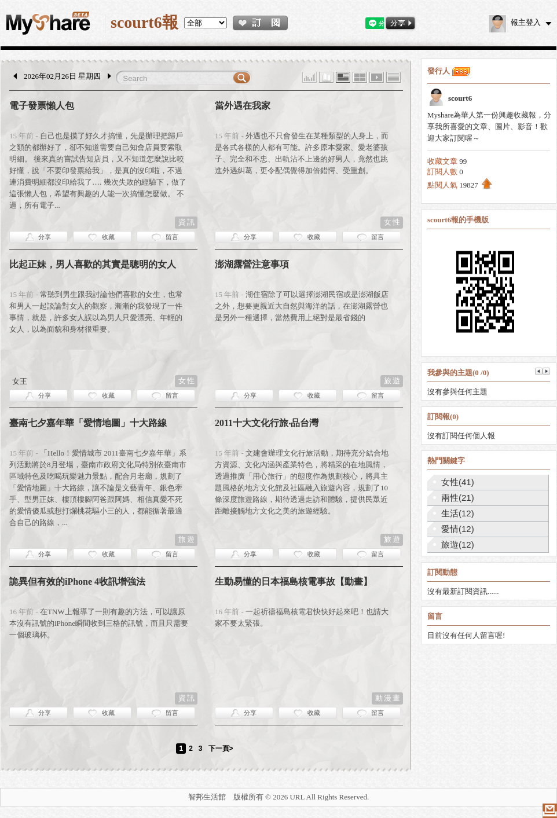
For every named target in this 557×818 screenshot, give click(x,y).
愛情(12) (457, 529)
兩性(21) (457, 497)
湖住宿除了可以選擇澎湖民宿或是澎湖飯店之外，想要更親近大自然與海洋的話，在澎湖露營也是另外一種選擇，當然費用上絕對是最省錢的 (302, 306)
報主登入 (515, 22)
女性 (392, 222)
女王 (19, 381)
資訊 (187, 222)
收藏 (108, 236)
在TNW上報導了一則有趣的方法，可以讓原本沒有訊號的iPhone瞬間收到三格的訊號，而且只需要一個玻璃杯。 (98, 623)
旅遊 (392, 380)
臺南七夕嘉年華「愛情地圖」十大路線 (88, 423)
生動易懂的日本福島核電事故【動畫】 (293, 581)
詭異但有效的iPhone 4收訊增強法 (77, 581)
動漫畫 (388, 698)
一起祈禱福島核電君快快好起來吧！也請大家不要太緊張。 (302, 617)
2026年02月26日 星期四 (62, 76)
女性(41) (457, 482)
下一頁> (220, 748)
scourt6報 (144, 22)
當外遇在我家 (242, 106)
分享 (44, 236)
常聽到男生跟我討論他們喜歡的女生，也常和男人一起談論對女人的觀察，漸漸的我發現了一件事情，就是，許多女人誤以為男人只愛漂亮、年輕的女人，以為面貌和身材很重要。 (96, 311)
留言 (172, 236)
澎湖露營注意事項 (252, 264)
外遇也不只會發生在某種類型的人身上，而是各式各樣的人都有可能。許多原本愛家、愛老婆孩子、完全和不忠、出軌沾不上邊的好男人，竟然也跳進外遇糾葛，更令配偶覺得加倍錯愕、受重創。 (302, 153)
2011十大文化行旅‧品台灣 (266, 423)
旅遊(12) (457, 544)
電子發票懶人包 (41, 106)
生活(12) (457, 513)
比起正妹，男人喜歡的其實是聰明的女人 (92, 264)
